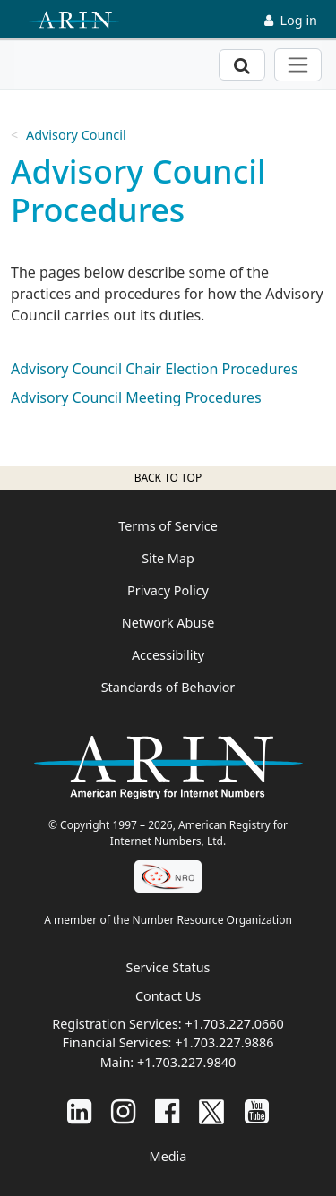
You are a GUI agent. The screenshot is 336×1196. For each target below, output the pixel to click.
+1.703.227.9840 (186, 1062)
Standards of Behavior (168, 687)
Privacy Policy (168, 590)
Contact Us (168, 995)
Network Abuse (168, 622)
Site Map (168, 558)
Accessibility (168, 654)
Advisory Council (76, 134)
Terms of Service (168, 525)
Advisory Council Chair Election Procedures (154, 369)
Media (168, 1156)
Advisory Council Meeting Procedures (136, 397)
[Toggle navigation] (298, 64)
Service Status (168, 967)
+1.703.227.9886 (224, 1042)
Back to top (168, 477)
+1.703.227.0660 (234, 1023)
